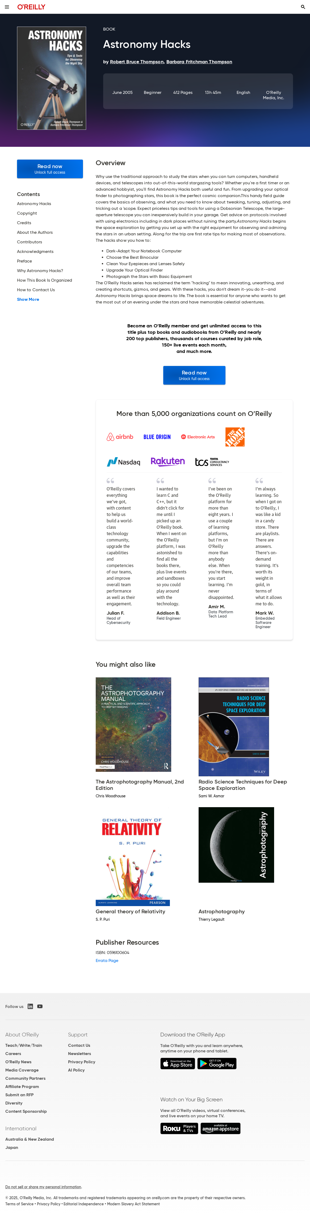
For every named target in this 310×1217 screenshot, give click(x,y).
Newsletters (79, 1053)
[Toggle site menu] (7, 7)
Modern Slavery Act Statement (133, 1204)
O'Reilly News (18, 1062)
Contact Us (79, 1045)
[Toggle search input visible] (303, 7)
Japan (11, 1147)
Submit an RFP (19, 1095)
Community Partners (25, 1078)
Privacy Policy (81, 1062)
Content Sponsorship (26, 1111)
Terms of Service (19, 1204)
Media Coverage (22, 1070)
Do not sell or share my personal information (43, 1187)
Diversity (13, 1103)
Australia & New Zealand (29, 1139)
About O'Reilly (22, 1034)
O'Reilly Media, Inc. (273, 95)
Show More (28, 299)
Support (78, 1034)
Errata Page (107, 960)
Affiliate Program (22, 1086)
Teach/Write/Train (23, 1045)
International (20, 1128)
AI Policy (76, 1070)
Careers (13, 1053)
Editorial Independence (84, 1204)
